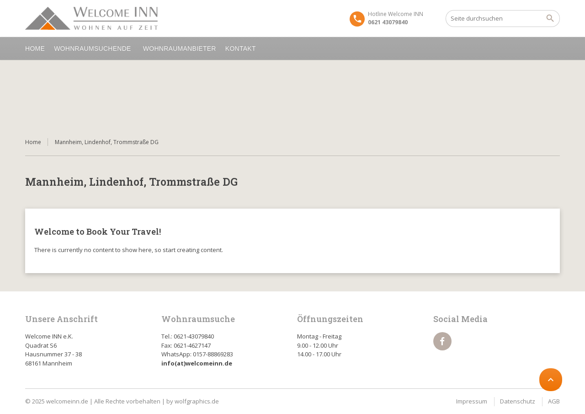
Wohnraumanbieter (179, 48)
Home (35, 48)
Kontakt (242, 48)
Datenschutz (517, 401)
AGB (554, 401)
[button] (20, 394)
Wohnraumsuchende (94, 48)
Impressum (471, 401)
